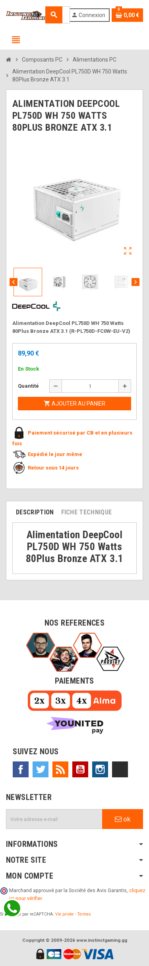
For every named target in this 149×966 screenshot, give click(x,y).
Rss (60, 769)
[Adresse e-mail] (54, 819)
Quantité (28, 386)
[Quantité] (90, 386)
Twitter (40, 769)
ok (122, 819)
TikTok (120, 769)
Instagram (100, 769)
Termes (84, 914)
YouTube (80, 769)
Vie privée (64, 914)
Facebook (21, 769)
